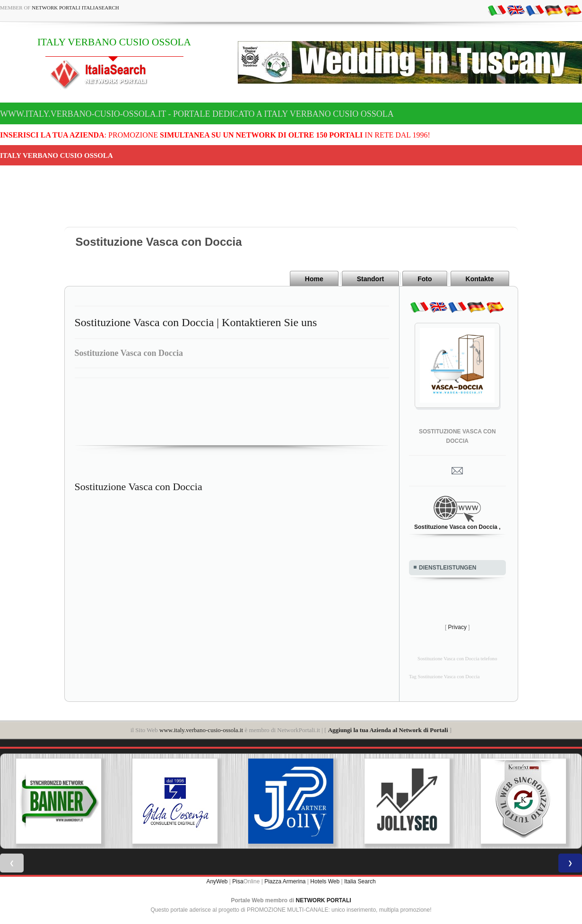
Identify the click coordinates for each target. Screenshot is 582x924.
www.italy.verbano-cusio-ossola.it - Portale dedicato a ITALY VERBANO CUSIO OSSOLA (197, 114)
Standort (370, 279)
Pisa (237, 881)
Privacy (457, 627)
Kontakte (480, 279)
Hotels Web (324, 881)
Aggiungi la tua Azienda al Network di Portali (388, 730)
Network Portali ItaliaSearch (75, 7)
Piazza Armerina (284, 881)
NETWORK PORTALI (323, 900)
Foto (424, 279)
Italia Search (360, 881)
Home (314, 279)
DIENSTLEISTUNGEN (447, 567)
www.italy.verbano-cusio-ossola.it (201, 730)
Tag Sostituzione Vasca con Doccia (444, 676)
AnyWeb (216, 881)
